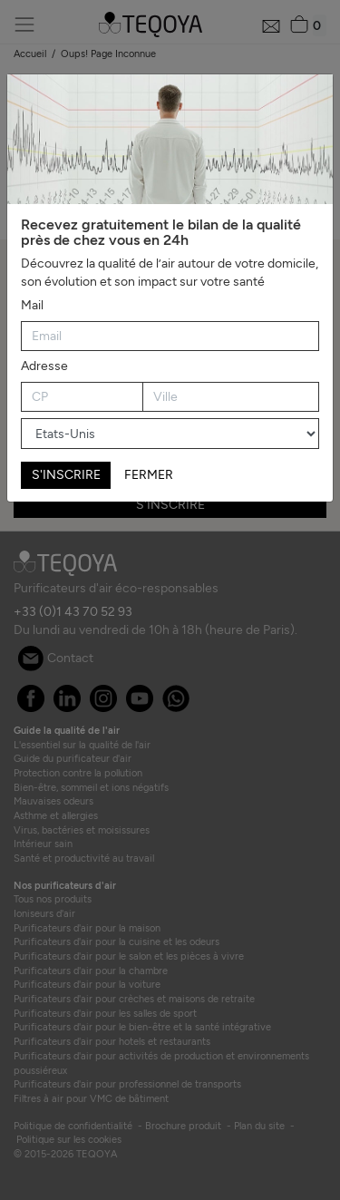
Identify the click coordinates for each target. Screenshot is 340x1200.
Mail (32, 305)
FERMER (148, 475)
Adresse (44, 366)
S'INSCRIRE (66, 475)
